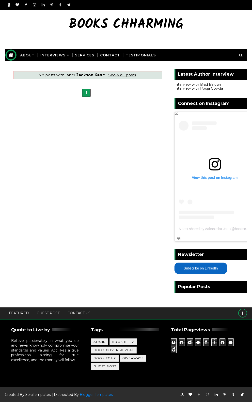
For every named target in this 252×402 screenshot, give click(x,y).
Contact (110, 55)
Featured (19, 313)
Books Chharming (126, 25)
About (27, 55)
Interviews (52, 55)
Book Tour (105, 358)
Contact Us (79, 313)
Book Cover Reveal (114, 350)
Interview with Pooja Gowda (198, 88)
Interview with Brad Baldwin (198, 84)
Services (84, 55)
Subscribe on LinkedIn (201, 268)
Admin (100, 342)
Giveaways (133, 358)
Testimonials (141, 55)
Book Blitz (123, 342)
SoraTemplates (38, 394)
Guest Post (48, 313)
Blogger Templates (96, 394)
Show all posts (122, 75)
